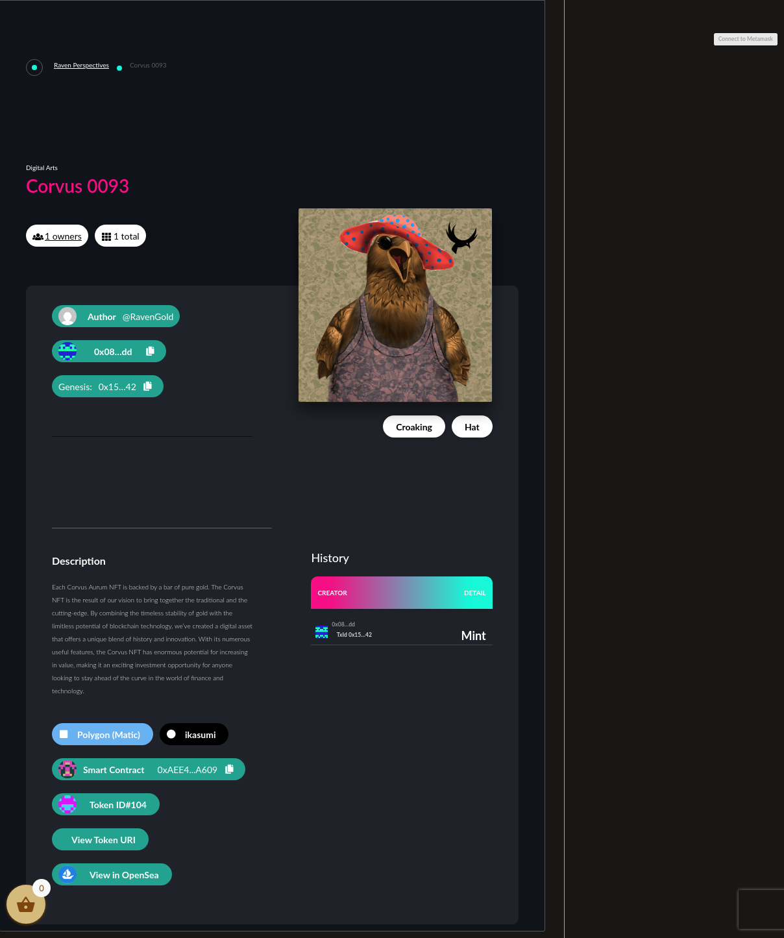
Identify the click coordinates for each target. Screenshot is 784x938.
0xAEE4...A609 (188, 769)
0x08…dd (113, 351)
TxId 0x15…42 (354, 635)
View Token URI (103, 839)
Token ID (118, 804)
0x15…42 (117, 386)
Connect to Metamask (745, 39)
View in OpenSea (124, 874)
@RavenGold (115, 316)
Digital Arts (42, 167)
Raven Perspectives (81, 65)
